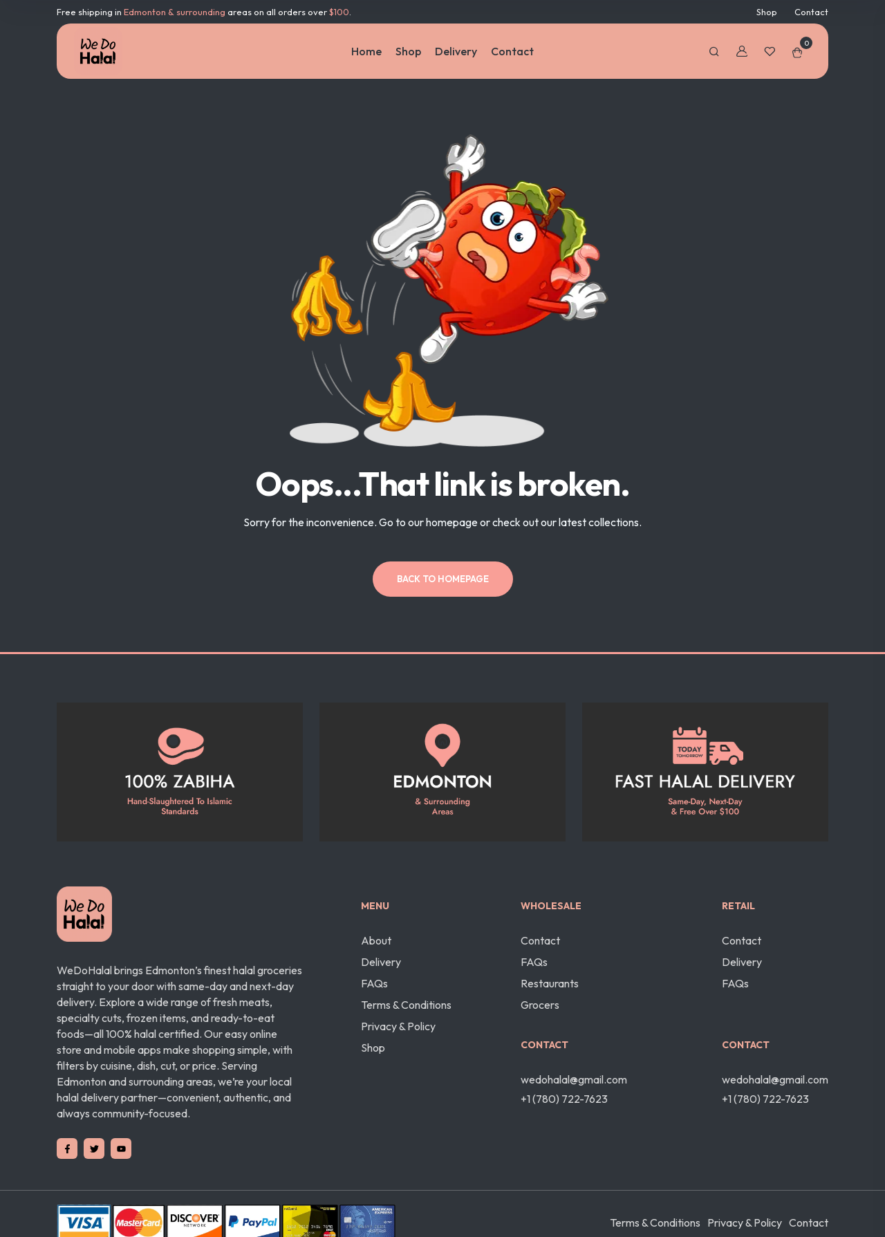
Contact (811, 11)
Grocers (540, 1005)
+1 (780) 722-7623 (564, 1099)
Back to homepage (443, 578)
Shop (766, 11)
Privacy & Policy (398, 1026)
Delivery (456, 51)
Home (366, 51)
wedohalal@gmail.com (574, 1079)
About (376, 940)
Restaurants (550, 983)
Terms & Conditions (406, 1005)
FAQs (374, 983)
